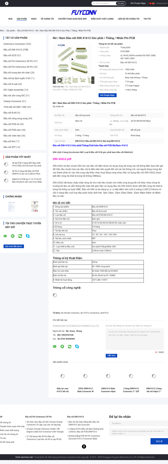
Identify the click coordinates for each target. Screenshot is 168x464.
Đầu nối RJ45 (10, 112)
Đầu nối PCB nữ (11, 124)
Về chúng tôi (47, 19)
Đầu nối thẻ (9, 141)
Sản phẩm (22, 19)
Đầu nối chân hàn (12, 135)
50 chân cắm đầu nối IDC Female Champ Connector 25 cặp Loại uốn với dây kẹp (45, 423)
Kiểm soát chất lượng (102, 19)
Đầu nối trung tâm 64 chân (17, 72)
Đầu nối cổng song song (16, 118)
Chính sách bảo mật (24, 457)
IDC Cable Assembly (14, 89)
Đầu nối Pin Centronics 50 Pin (18, 61)
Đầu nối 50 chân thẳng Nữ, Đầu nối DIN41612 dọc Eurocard (84, 423)
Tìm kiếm (120, 3)
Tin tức (147, 19)
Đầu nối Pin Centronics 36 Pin (18, 67)
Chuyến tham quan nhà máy (72, 19)
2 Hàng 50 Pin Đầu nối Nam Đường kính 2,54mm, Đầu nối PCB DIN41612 (86, 430)
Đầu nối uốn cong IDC (14, 95)
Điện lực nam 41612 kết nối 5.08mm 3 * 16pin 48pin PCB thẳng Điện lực (63, 390)
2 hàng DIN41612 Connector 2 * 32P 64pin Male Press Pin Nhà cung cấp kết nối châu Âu (131, 390)
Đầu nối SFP (10, 147)
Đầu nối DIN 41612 (25, 30)
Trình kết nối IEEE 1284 (15, 107)
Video (34, 19)
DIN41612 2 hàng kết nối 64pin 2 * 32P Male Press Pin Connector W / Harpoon (154, 390)
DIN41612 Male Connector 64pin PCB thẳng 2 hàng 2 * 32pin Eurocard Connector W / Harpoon (108, 390)
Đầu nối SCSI (10, 55)
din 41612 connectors (89, 313)
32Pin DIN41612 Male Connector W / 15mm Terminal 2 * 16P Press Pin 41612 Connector (85, 390)
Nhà (10, 19)
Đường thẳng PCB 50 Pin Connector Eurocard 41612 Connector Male (84, 437)
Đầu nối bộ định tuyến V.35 (17, 78)
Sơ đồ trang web (7, 442)
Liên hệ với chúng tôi (128, 19)
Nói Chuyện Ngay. (138, 3)
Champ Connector (13, 101)
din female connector (70, 313)
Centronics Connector (14, 44)
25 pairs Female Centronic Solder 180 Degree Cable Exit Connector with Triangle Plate (45, 431)
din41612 (104, 313)
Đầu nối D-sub (10, 84)
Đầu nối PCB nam (12, 130)
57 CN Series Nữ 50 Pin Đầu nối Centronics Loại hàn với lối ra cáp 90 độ (44, 437)
